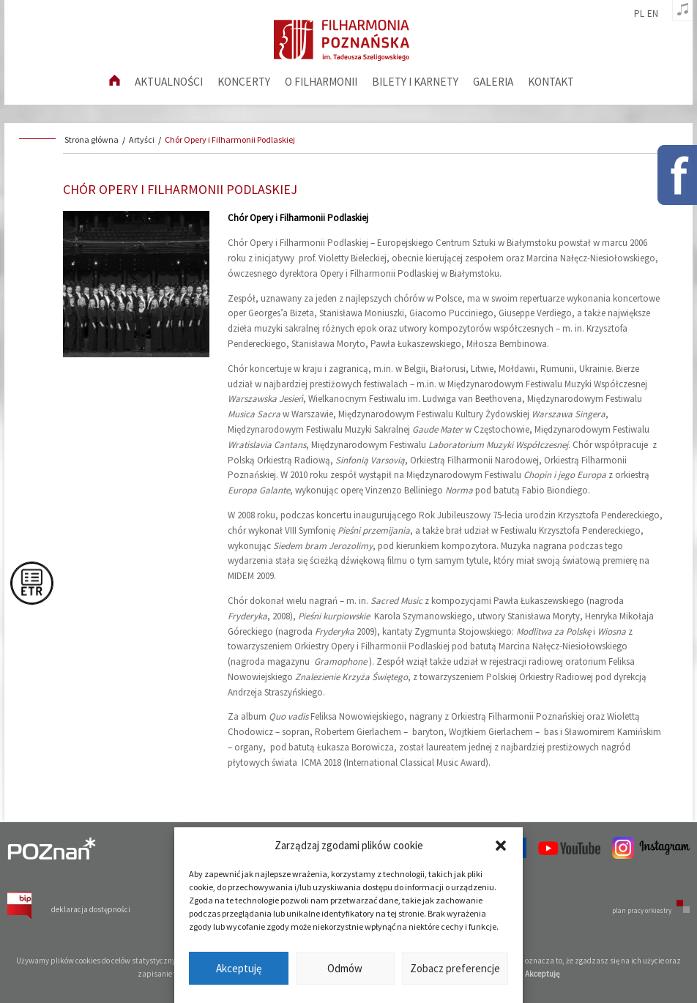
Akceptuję (238, 968)
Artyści (141, 139)
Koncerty (243, 82)
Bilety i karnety (415, 82)
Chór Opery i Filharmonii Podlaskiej (230, 139)
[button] (500, 845)
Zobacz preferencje (455, 968)
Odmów (344, 968)
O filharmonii (321, 82)
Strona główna (91, 139)
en (652, 14)
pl (639, 14)
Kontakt (551, 82)
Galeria (493, 82)
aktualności (169, 82)
